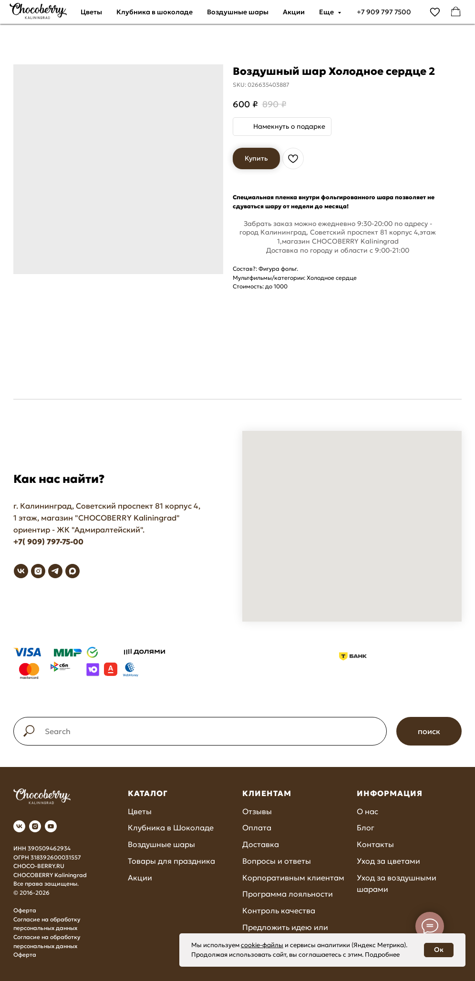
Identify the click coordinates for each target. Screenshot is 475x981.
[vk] (21, 571)
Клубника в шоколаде (154, 12)
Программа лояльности (287, 894)
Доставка (260, 844)
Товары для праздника (171, 861)
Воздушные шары (237, 12)
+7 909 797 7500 (384, 12)
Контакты (375, 844)
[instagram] (38, 571)
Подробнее (382, 954)
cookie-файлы (262, 945)
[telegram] (55, 571)
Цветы (91, 12)
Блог (365, 827)
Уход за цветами (388, 861)
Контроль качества (278, 910)
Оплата (256, 827)
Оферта (24, 910)
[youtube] (51, 826)
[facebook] (456, 12)
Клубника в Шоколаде (171, 827)
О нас (367, 811)
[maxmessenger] (72, 571)
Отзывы (257, 811)
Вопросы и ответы (276, 861)
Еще (327, 12)
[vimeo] (435, 12)
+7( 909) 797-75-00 (48, 541)
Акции (294, 12)
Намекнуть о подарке (289, 126)
